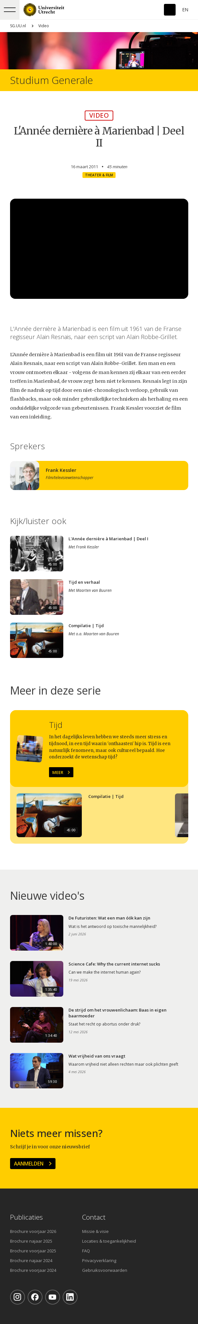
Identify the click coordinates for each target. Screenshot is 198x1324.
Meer (57, 772)
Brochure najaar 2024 (31, 1260)
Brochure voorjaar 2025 (33, 1251)
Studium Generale (51, 80)
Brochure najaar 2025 (31, 1241)
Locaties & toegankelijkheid (109, 1241)
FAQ (86, 1251)
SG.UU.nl (18, 26)
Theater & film (99, 175)
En (185, 9)
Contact (93, 1217)
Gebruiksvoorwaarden (104, 1270)
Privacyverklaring (99, 1260)
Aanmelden (28, 1163)
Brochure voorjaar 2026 (33, 1231)
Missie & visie (95, 1231)
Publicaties (26, 1217)
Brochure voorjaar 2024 (33, 1270)
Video (43, 26)
